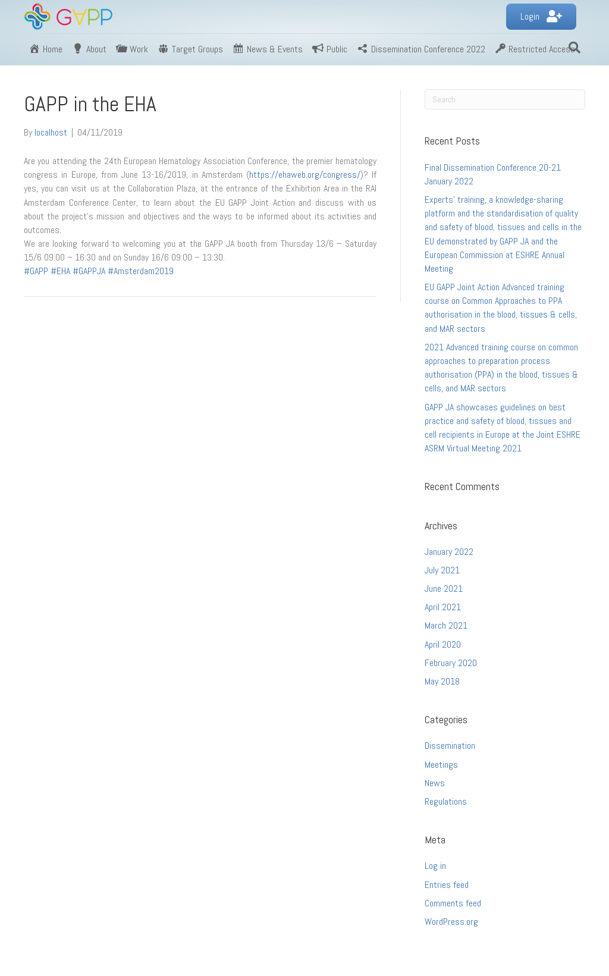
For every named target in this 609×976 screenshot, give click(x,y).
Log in (435, 865)
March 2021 (446, 625)
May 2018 (442, 681)
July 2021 (442, 570)
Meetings (441, 764)
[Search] (574, 47)
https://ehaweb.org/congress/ (304, 174)
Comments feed (453, 903)
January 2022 (449, 551)
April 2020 (443, 644)
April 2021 (443, 607)
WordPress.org (451, 921)
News (435, 783)
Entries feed (447, 884)
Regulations (446, 801)
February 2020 (451, 663)
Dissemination (450, 745)
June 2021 (444, 588)
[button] (541, 17)
